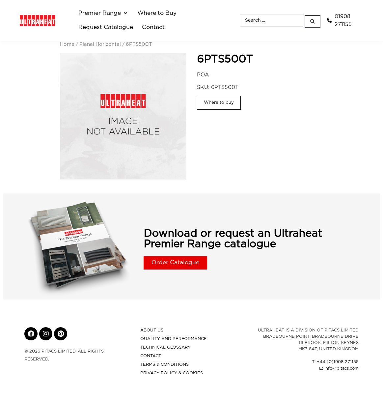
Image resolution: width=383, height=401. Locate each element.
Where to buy (219, 102)
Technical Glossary (165, 347)
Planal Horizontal (100, 44)
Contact (150, 356)
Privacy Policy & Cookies (171, 373)
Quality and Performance (173, 339)
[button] (103, 13)
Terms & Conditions (164, 364)
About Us (151, 330)
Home (67, 44)
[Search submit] (313, 20)
